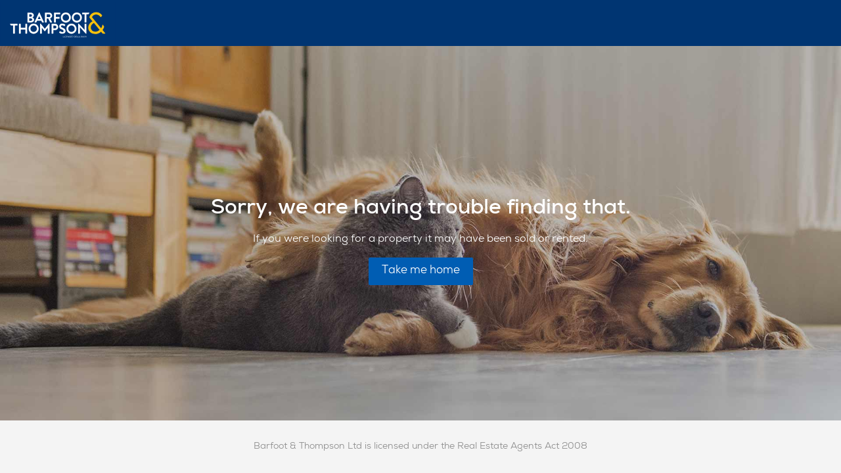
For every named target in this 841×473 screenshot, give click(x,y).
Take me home (421, 271)
